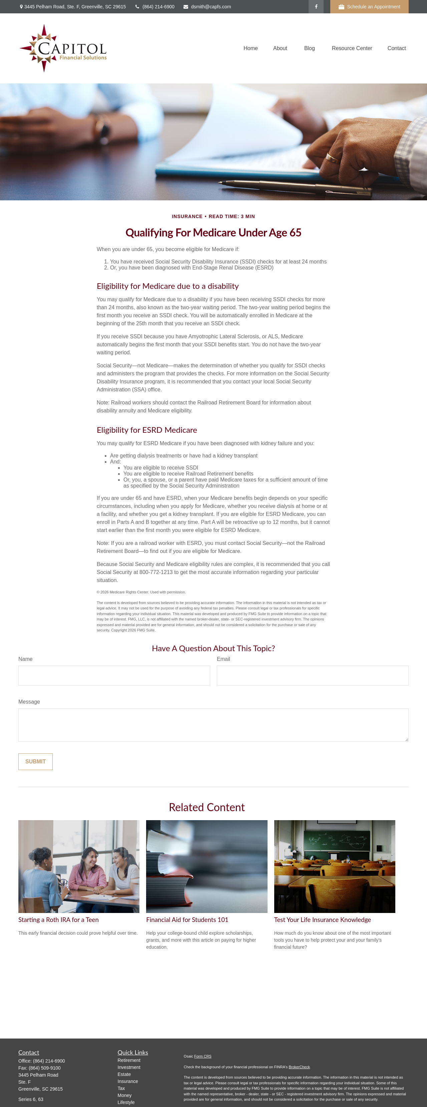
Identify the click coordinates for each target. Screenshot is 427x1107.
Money (125, 1095)
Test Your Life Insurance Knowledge (322, 919)
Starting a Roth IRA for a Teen (58, 919)
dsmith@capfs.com (207, 6)
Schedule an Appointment (369, 7)
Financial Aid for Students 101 (187, 919)
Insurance (128, 1081)
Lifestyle (126, 1102)
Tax (121, 1088)
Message (29, 702)
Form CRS (202, 1056)
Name (25, 659)
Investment (129, 1067)
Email (223, 659)
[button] (251, 48)
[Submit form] (35, 761)
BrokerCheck (299, 1067)
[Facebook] (316, 6)
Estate (124, 1074)
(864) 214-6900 (154, 6)
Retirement (129, 1060)
